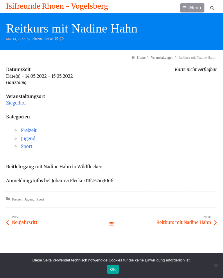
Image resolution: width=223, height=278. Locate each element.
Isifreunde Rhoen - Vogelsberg (57, 6)
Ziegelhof (16, 103)
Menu (195, 7)
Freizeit (29, 130)
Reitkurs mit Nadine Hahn (184, 222)
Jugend (28, 138)
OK (113, 269)
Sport (27, 146)
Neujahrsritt (24, 222)
